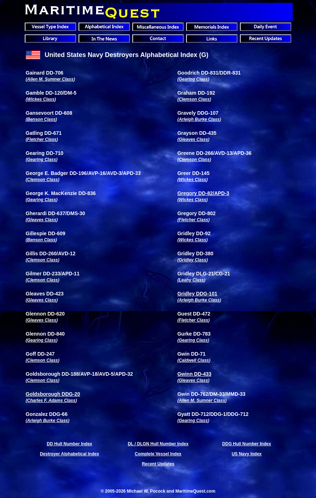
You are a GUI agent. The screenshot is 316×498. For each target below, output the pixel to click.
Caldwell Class (194, 360)
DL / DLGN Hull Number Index (158, 443)
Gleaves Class (193, 139)
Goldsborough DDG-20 (53, 394)
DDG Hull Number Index (246, 443)
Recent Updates (158, 463)
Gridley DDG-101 (197, 294)
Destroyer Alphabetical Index (69, 453)
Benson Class (41, 119)
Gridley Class (192, 259)
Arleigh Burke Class (199, 119)
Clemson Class (194, 99)
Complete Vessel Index (158, 453)
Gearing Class (193, 79)
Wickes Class (41, 99)
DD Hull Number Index (69, 443)
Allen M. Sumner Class (50, 79)
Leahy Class (191, 280)
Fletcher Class (42, 139)
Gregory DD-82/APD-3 (203, 193)
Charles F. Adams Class (51, 400)
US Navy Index (246, 453)
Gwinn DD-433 (194, 374)
